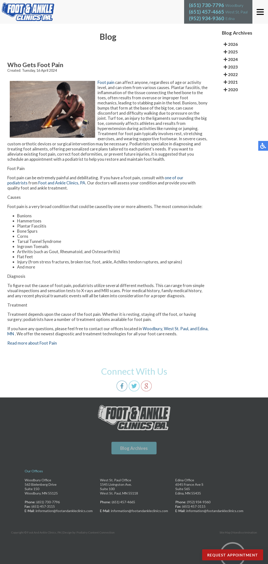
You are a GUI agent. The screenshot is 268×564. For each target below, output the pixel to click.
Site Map (224, 532)
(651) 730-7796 (206, 5)
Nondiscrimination (244, 532)
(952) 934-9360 (206, 18)
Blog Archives (134, 448)
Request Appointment (232, 555)
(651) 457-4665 (206, 12)
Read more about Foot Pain (32, 343)
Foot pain (106, 83)
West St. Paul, (177, 329)
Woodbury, (153, 329)
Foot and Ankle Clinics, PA (61, 183)
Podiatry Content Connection (96, 532)
